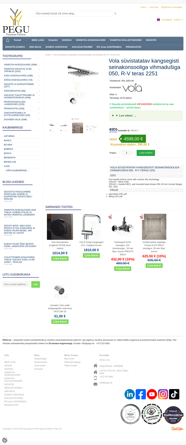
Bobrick (8, 149)
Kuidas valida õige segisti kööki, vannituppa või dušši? (21, 246)
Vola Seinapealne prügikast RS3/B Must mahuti (60, 245)
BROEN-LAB (10, 162)
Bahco (7, 140)
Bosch (7, 153)
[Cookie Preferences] (5, 440)
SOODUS (66, 40)
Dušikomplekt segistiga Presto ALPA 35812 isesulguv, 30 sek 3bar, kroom (154, 247)
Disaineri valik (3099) (15, 119)
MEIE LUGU (38, 40)
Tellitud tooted (70, 365)
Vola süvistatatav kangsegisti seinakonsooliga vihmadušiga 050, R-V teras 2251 (86, 55)
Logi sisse (154, 7)
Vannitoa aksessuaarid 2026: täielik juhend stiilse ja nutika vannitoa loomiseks (21, 213)
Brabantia (10, 157)
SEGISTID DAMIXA (15, 47)
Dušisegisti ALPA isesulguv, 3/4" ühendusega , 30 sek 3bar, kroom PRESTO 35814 (122, 248)
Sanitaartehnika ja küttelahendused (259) (17, 114)
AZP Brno (9, 136)
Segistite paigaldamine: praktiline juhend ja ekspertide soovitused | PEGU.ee (21, 196)
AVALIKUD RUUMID (82, 47)
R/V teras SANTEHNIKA (109, 47)
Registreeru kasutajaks (171, 7)
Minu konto (69, 359)
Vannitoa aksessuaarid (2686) (20, 64)
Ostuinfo (53, 40)
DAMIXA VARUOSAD (56, 47)
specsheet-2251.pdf (118, 194)
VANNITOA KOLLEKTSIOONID (126, 40)
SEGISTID (151, 40)
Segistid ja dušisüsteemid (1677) (19, 85)
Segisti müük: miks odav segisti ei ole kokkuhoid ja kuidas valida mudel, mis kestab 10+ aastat (21, 230)
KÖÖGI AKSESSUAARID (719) (18, 80)
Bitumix (8, 145)
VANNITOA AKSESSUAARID (90, 40)
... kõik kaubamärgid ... (16, 170)
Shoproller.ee (177, 428)
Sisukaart (38, 369)
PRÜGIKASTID (133, 47)
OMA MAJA (35, 47)
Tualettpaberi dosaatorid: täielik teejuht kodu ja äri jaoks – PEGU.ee (21, 260)
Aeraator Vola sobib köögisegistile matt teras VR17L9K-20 (60, 308)
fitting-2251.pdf (115, 196)
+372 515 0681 (103, 343)
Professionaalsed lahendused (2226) (15, 103)
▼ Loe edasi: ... (125, 115)
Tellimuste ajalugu (72, 362)
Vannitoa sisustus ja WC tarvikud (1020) (18, 70)
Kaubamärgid (40, 359)
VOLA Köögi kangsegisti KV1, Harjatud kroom (91, 244)
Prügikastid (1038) (14, 108)
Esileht (48, 55)
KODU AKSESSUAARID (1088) (18, 75)
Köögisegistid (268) (15, 91)
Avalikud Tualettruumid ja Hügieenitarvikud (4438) (19, 96)
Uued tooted (39, 365)
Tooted (17, 40)
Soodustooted (40, 362)
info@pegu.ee (88, 343)
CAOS (7, 166)
